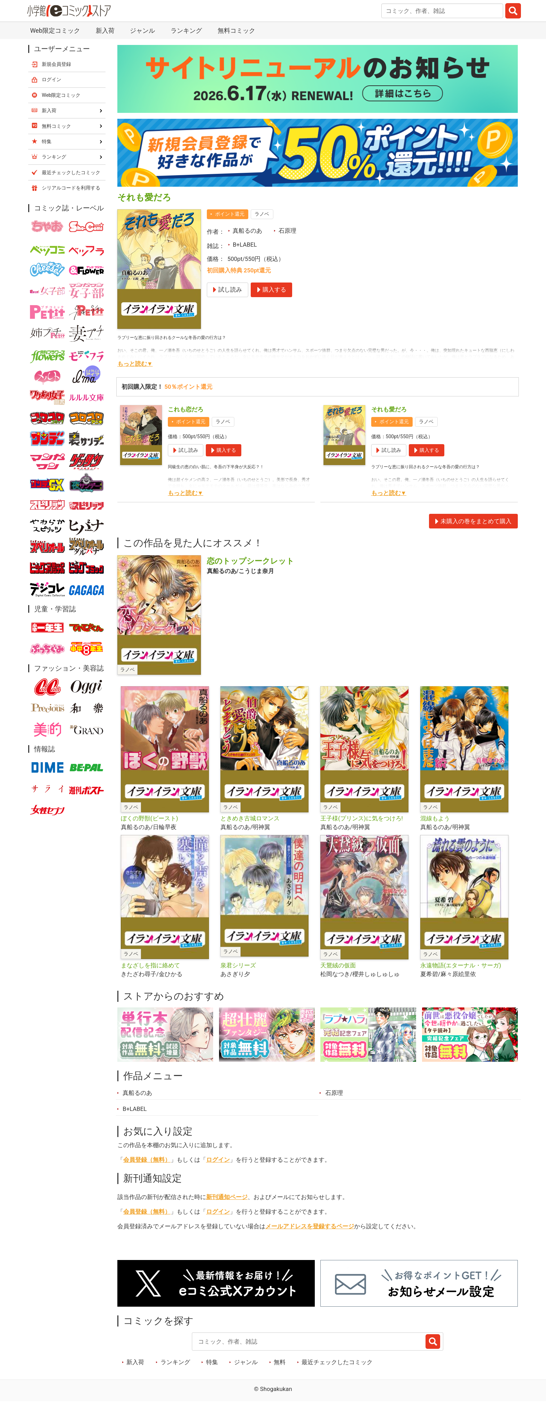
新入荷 (105, 30)
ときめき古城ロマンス (250, 818)
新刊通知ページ (227, 1196)
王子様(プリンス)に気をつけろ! (361, 818)
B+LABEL (245, 244)
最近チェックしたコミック (337, 1362)
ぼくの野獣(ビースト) (149, 818)
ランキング (186, 30)
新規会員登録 (56, 64)
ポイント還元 (229, 214)
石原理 (287, 230)
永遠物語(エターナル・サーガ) (460, 965)
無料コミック (236, 30)
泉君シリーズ (238, 965)
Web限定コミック (55, 30)
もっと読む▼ (135, 363)
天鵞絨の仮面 (338, 965)
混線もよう (435, 818)
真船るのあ (247, 230)
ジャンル (142, 30)
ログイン (218, 1159)
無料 (280, 1362)
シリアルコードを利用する (71, 188)
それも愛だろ (389, 409)
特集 (212, 1362)
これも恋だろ (185, 409)
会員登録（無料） (147, 1159)
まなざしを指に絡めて (150, 965)
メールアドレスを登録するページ (309, 1226)
